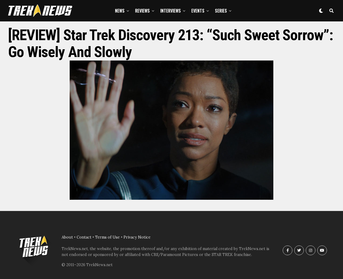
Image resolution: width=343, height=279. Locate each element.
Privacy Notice (137, 237)
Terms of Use (107, 237)
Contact (84, 237)
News (120, 10)
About (67, 237)
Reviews (142, 10)
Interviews (170, 10)
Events (197, 10)
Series (221, 10)
